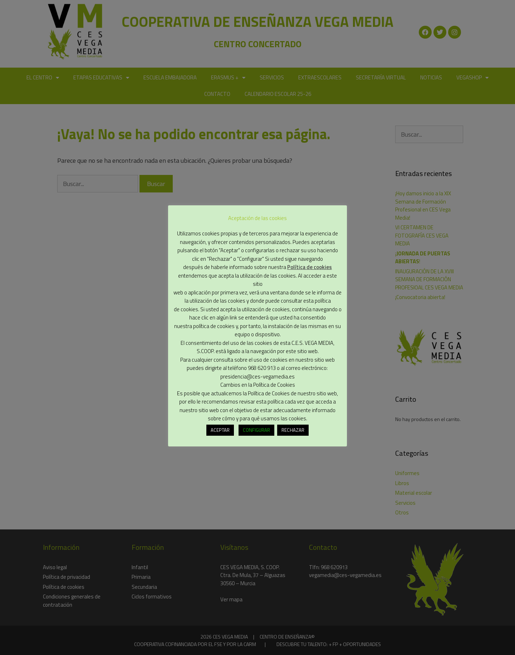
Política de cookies (309, 266)
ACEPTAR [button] (220, 428)
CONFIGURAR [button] (256, 428)
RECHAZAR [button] (292, 428)
